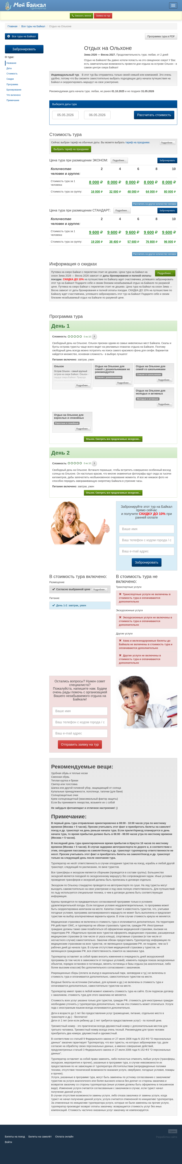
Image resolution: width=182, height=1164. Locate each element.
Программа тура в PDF (161, 36)
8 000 (94, 182)
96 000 (168, 241)
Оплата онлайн (64, 1136)
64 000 (150, 191)
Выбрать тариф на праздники (71, 149)
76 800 (150, 241)
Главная (12, 26)
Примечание (13, 100)
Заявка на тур (103, 15)
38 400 (113, 241)
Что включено (14, 95)
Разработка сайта (166, 1136)
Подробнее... (167, 142)
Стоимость (12, 73)
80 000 (168, 191)
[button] (94, 336)
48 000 (132, 191)
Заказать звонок (81, 15)
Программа (12, 84)
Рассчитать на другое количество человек (154, 204)
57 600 (132, 241)
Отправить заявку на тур (80, 744)
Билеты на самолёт (40, 1136)
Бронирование (14, 89)
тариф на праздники (137, 142)
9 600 (94, 232)
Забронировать (167, 160)
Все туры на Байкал (33, 26)
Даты (9, 68)
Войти (8, 1142)
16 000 (95, 191)
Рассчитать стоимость (154, 115)
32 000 (113, 191)
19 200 (95, 241)
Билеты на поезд (15, 1136)
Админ (172, 1131)
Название (11, 63)
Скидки (10, 79)
